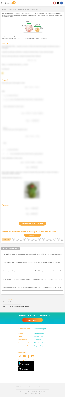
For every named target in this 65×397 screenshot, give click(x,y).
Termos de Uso (33, 387)
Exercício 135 (6, 239)
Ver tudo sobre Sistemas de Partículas (12, 304)
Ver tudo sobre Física (8, 302)
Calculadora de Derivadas (25, 346)
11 (51, 239)
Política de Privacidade (22, 387)
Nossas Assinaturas (39, 333)
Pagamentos (37, 339)
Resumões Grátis (23, 349)
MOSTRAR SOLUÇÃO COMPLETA (32, 223)
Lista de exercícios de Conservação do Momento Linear (16, 306)
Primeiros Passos (38, 336)
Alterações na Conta (39, 342)
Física (10, 9)
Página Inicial (4, 9)
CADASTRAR (32, 320)
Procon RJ (46, 387)
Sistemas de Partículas (18, 9)
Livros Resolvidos (23, 339)
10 (47, 239)
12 (54, 239)
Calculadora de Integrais (25, 342)
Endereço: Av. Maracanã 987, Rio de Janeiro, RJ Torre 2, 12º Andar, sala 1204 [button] (32, 392)
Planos (40, 387)
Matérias (20, 333)
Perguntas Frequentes (40, 346)
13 (58, 239)
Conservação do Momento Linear (33, 9)
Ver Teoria (32, 235)
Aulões (20, 336)
